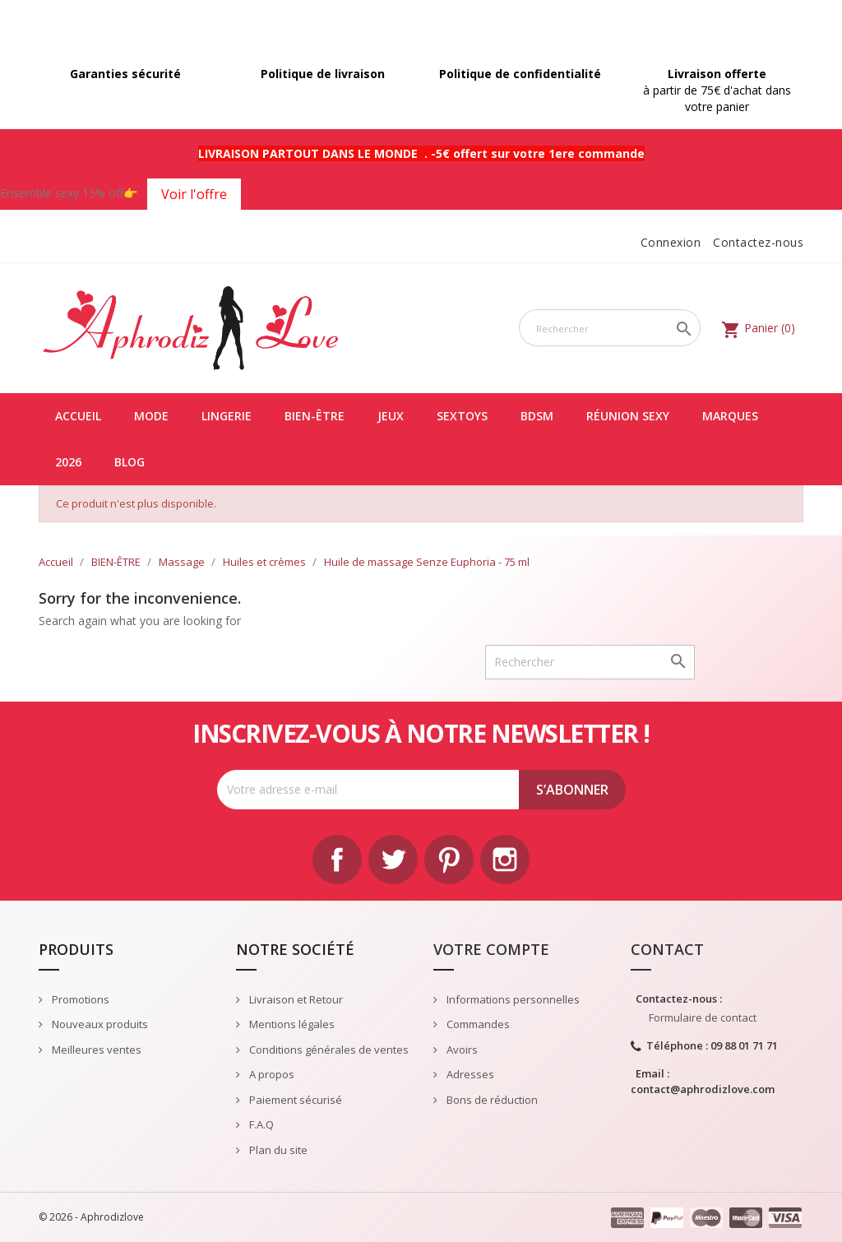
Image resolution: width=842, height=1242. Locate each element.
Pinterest (449, 859)
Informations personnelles (512, 999)
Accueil (78, 416)
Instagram (505, 859)
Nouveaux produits (98, 1024)
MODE (151, 416)
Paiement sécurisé (294, 1099)
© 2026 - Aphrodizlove (91, 1217)
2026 (68, 462)
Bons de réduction (491, 1099)
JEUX (390, 416)
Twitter (393, 859)
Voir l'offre (194, 194)
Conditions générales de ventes (328, 1049)
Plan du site (277, 1149)
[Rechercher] (610, 327)
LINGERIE (226, 416)
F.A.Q (260, 1124)
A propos (270, 1074)
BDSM (536, 416)
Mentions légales (291, 1024)
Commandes (477, 1024)
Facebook (337, 859)
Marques (730, 416)
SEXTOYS (462, 416)
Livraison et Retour (295, 999)
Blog (129, 462)
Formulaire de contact (702, 1017)
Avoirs (461, 1049)
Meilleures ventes (95, 1049)
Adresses (469, 1074)
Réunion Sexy (627, 416)
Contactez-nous (758, 242)
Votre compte (491, 949)
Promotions (79, 999)
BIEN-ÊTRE (315, 416)
